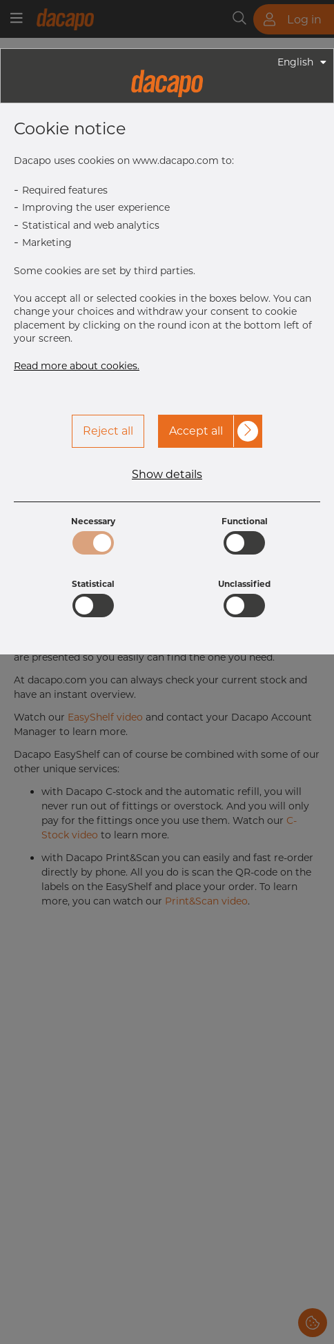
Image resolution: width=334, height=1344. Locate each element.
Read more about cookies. (76, 365)
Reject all (108, 430)
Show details (167, 474)
